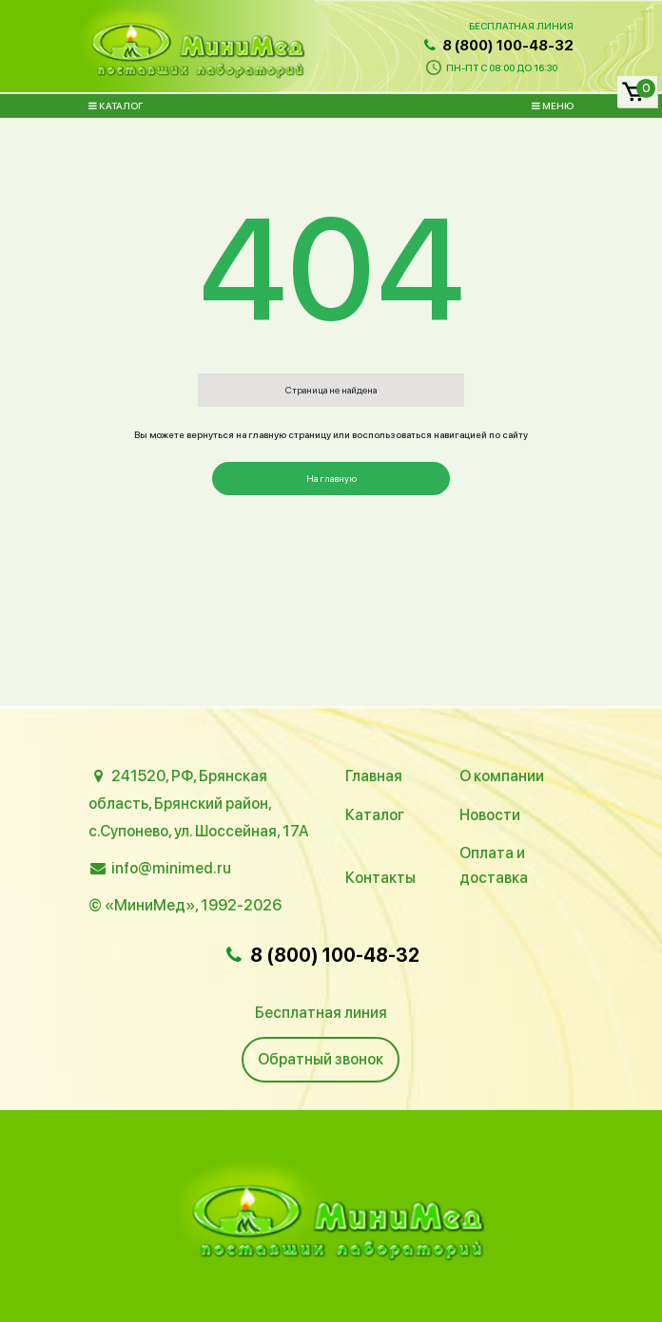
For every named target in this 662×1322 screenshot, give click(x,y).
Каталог (115, 105)
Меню (553, 105)
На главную (331, 478)
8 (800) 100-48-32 (497, 45)
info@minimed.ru (171, 868)
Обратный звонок (320, 1059)
